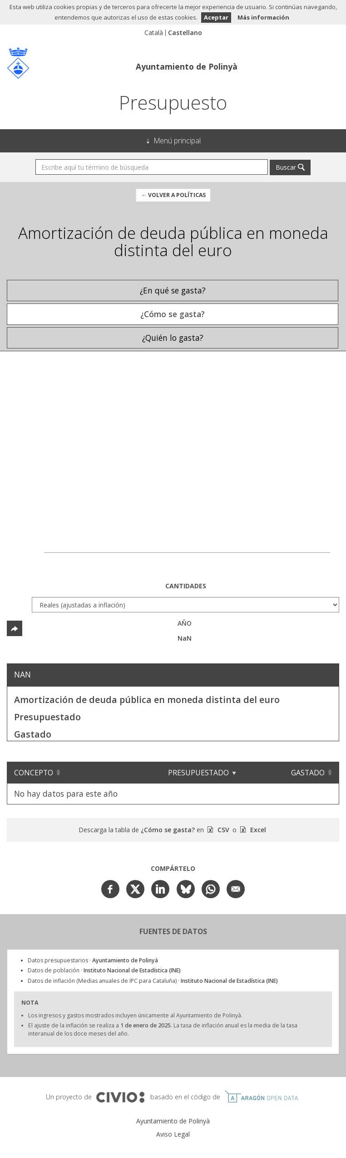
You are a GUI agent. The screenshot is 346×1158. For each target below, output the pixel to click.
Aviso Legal (173, 1134)
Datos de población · (104, 970)
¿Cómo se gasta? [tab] (172, 313)
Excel (257, 829)
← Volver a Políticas (173, 195)
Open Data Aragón (261, 1096)
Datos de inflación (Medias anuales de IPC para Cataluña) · (153, 981)
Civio (120, 1097)
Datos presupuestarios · (93, 960)
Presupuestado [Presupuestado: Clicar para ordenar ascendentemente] (204, 773)
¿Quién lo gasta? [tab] (172, 337)
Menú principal (177, 141)
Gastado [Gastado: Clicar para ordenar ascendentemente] (308, 773)
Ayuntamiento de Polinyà (186, 66)
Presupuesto (173, 102)
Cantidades (185, 586)
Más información (263, 17)
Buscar (286, 167)
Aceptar (216, 17)
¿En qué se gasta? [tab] (173, 290)
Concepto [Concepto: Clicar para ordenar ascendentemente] (33, 773)
